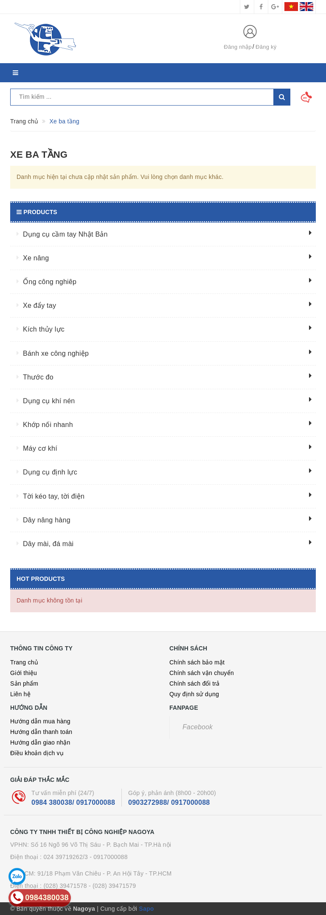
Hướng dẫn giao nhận (40, 742)
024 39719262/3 (65, 857)
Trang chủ (24, 662)
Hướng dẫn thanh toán (41, 731)
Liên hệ (20, 694)
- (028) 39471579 (112, 885)
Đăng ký (266, 47)
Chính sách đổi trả (194, 683)
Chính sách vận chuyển (201, 673)
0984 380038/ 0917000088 (73, 802)
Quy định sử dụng (194, 694)
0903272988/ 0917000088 (169, 802)
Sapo (146, 908)
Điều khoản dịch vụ (37, 753)
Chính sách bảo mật (197, 662)
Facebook (198, 727)
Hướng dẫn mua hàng (40, 721)
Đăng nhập (238, 47)
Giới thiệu (23, 673)
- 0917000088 (108, 857)
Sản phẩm (24, 683)
